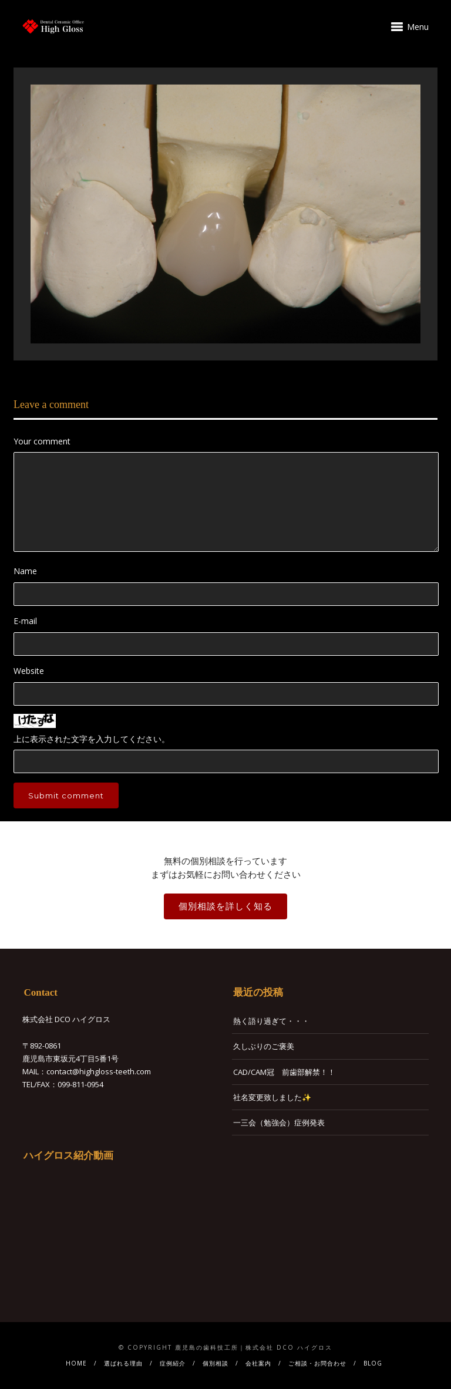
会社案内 (258, 1363)
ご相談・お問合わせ (317, 1363)
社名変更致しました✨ (272, 1097)
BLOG (373, 1363)
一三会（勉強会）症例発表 (279, 1122)
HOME (76, 1363)
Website (29, 670)
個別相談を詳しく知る (225, 906)
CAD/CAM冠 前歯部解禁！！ (284, 1072)
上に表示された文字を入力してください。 (92, 738)
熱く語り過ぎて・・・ (271, 1021)
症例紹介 (173, 1363)
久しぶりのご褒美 (263, 1046)
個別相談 (215, 1363)
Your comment (42, 441)
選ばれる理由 (123, 1363)
